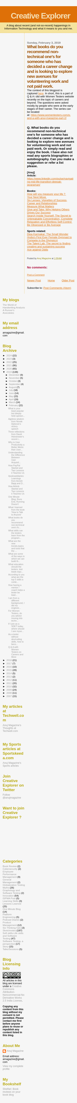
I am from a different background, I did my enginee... (16, 603)
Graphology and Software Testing (11, 891)
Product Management (10, 923)
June (12, 393)
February (14, 405)
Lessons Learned (12, 903)
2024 (9, 355)
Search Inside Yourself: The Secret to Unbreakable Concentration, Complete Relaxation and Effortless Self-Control (49, 218)
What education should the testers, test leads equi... (15, 568)
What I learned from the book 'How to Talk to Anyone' (16, 511)
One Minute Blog (12, 909)
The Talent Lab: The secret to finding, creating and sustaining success (49, 245)
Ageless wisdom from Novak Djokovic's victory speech (16, 424)
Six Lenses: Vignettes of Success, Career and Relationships (47, 202)
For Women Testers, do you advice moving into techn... (15, 616)
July (11, 390)
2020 (9, 368)
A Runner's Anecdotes (8, 311)
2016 (9, 666)
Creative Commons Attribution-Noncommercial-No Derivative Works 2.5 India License (13, 993)
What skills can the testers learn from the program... (16, 534)
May (11, 396)
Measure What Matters (40, 206)
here (41, 93)
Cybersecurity (10, 868)
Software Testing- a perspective (13, 942)
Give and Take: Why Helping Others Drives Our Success (48, 211)
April (11, 399)
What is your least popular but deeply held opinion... (16, 412)
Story (5, 946)
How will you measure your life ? (46, 194)
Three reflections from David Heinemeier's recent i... (16, 435)
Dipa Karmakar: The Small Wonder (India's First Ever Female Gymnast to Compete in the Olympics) (49, 237)
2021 (9, 365)
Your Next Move (37, 197)
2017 (9, 663)
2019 (9, 372)
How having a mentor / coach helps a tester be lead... (16, 590)
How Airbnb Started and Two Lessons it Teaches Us (16, 490)
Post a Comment (36, 275)
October (13, 381)
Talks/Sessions (11, 949)
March (12, 402)
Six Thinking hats (12, 927)
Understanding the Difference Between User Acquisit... (16, 457)
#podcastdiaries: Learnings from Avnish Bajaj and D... (16, 480)
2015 (9, 670)
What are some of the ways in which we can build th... (16, 557)
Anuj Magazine (15, 1050)
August (13, 387)
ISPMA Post (9, 898)
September (15, 384)
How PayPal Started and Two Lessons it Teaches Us (16, 469)
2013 (9, 676)
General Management (10, 881)
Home (51, 280)
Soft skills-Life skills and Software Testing (13, 936)
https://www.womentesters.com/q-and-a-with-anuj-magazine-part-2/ (49, 116)
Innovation (8, 895)
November (14, 378)
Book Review (10, 866)
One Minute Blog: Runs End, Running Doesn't (16, 500)
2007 (9, 696)
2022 (9, 362)
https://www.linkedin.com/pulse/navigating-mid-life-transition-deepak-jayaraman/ (50, 181)
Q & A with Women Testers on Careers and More (15, 652)
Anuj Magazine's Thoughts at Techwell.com (12, 728)
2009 (9, 689)
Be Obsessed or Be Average (44, 224)
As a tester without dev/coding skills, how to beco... (16, 639)
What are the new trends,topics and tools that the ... (16, 546)
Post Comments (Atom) (57, 287)
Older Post (68, 280)
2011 (9, 683)
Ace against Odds (37, 249)
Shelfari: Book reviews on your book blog (11, 1092)
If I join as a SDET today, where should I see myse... (16, 627)
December (14, 375)
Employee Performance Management (10, 874)
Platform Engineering (9, 915)
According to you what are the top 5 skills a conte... (16, 578)
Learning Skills (10, 901)
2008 (9, 692)
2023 (9, 358)
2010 (9, 686)
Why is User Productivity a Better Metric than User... (16, 446)
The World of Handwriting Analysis (14, 306)
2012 (9, 680)
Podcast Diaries (11, 919)
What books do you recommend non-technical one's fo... (16, 522)
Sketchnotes (9, 930)
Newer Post (34, 280)
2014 (9, 673)
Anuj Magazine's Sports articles (12, 764)
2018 (9, 660)
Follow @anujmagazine (12, 796)
